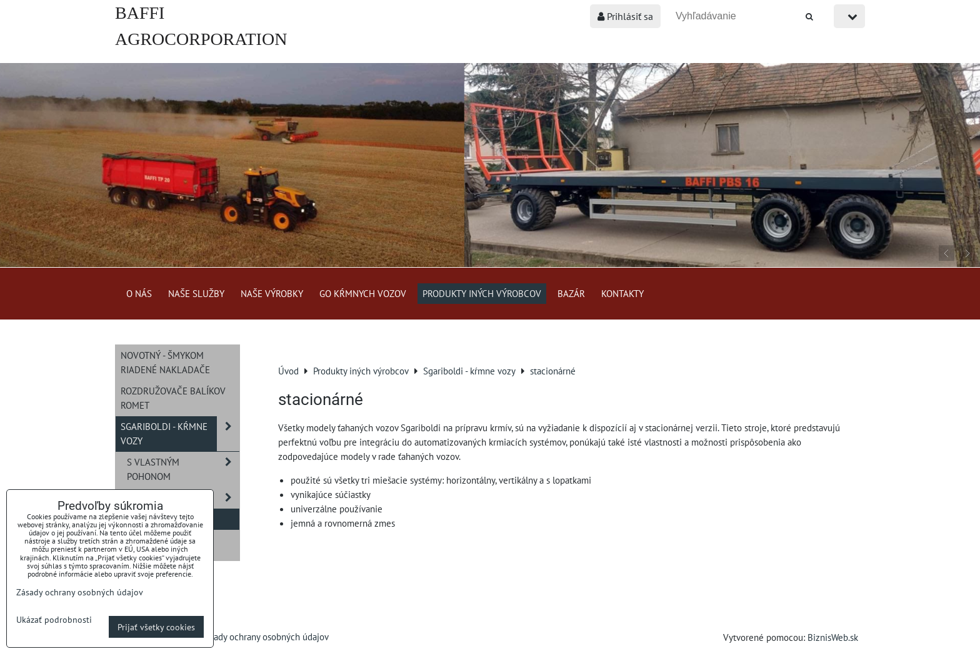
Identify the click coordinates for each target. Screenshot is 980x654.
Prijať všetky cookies (156, 627)
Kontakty (622, 293)
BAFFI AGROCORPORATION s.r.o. (201, 39)
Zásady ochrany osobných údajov (265, 636)
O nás (139, 293)
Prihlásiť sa (625, 16)
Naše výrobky (272, 293)
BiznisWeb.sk (833, 637)
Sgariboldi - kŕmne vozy (180, 433)
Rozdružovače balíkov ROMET (173, 397)
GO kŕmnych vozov (362, 293)
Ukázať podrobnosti (54, 620)
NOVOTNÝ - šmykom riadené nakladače (165, 362)
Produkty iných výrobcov (481, 293)
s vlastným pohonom (183, 469)
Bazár (571, 293)
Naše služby (196, 293)
